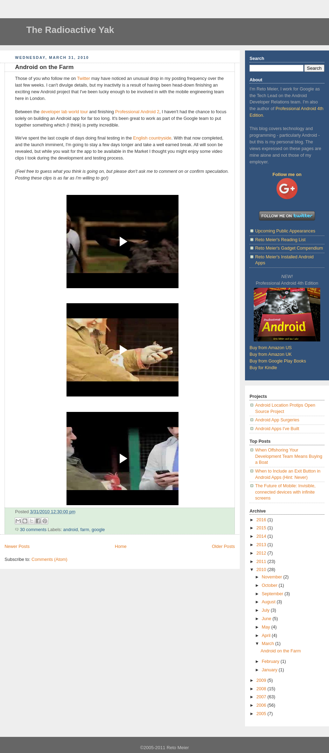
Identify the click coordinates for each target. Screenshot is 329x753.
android (70, 529)
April (267, 635)
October (270, 585)
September (273, 593)
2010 (262, 569)
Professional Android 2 (137, 111)
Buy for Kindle (263, 367)
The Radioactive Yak (70, 30)
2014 (262, 536)
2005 (262, 713)
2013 (262, 544)
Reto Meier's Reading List (280, 239)
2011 (262, 561)
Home (121, 546)
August (269, 601)
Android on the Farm (44, 67)
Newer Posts (17, 546)
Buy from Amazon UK (271, 354)
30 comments (33, 529)
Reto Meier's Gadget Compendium (289, 248)
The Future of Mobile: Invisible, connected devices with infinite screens (285, 492)
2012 (262, 553)
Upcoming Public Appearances (285, 231)
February (271, 661)
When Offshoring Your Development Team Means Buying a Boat (288, 456)
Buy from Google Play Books (278, 361)
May (266, 627)
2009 (262, 680)
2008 (262, 688)
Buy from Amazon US (271, 347)
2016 (262, 519)
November (273, 577)
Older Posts (223, 546)
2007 (262, 696)
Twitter (83, 78)
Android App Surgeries (277, 420)
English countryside (152, 138)
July (266, 610)
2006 (262, 705)
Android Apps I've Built (277, 428)
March (268, 643)
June (267, 618)
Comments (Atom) (49, 559)
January (270, 669)
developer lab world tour (64, 111)
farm (84, 529)
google (98, 529)
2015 (262, 527)
